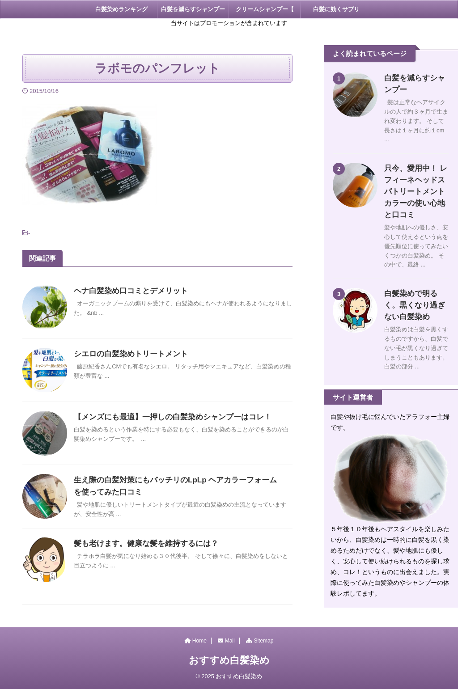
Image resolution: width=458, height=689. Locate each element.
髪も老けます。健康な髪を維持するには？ (142, 543)
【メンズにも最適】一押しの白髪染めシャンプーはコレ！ (167, 417)
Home (196, 641)
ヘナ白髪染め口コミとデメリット (127, 291)
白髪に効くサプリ (336, 9)
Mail (226, 641)
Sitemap (259, 641)
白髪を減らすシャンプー (193, 9)
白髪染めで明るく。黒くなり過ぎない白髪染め (414, 293)
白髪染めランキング (121, 9)
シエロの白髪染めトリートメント (127, 354)
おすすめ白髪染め (229, 660)
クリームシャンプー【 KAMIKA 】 (265, 12)
